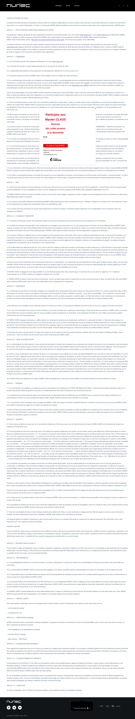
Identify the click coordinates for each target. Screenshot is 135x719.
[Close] (95, 108)
